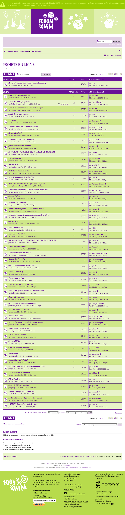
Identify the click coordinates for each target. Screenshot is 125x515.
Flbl (93, 228)
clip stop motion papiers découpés (21, 265)
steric (13, 230)
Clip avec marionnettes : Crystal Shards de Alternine (28, 190)
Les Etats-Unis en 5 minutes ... (20, 372)
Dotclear (108, 501)
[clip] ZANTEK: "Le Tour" (19, 309)
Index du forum (12, 51)
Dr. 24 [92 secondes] (16, 297)
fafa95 (94, 241)
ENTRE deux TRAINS (17, 335)
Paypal (44, 495)
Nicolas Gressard (102, 494)
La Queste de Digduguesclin (19, 101)
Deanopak (14, 123)
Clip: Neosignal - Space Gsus (19, 347)
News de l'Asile (70, 496)
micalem (14, 161)
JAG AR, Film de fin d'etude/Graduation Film (26, 366)
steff (93, 152)
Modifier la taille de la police (119, 50)
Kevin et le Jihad (14, 133)
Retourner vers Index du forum (14, 424)
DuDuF (13, 394)
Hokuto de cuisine (15, 316)
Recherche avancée (114, 44)
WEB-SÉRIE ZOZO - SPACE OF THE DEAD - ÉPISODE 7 (32, 240)
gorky (13, 388)
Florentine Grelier (86, 467)
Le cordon (12, 120)
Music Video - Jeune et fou (18, 328)
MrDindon (14, 356)
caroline (14, 211)
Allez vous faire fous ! (41, 493)
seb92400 (14, 325)
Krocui (66, 467)
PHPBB (99, 498)
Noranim (99, 478)
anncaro (94, 278)
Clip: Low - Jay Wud (16, 234)
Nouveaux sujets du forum (73, 507)
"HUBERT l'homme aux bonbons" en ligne (25, 108)
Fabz (12, 274)
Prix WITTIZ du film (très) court (21, 284)
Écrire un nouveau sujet (9, 74)
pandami (95, 392)
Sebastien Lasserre (74, 467)
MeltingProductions (18, 255)
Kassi (94, 96)
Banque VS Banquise (16, 259)
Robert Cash (96, 127)
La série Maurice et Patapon (19, 253)
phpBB (49, 463)
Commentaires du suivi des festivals (76, 501)
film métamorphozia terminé (19, 146)
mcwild (13, 217)
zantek (13, 312)
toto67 (13, 148)
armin (13, 337)
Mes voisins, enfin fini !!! (18, 360)
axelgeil (14, 400)
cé (13, 69)
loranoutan (14, 224)
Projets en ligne (36, 51)
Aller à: (78, 425)
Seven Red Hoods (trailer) (18, 385)
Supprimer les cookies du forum (86, 456)
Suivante (118, 413)
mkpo (13, 331)
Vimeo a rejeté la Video (17, 246)
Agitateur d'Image (17, 186)
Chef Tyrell (15, 129)
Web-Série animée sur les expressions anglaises (26, 183)
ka (12, 343)
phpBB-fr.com (67, 465)
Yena (13, 98)
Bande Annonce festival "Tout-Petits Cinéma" (26, 209)
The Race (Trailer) (15, 158)
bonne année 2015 (15, 228)
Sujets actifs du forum (72, 504)
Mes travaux (13, 354)
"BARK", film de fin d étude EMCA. (22, 404)
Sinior (13, 198)
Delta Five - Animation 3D (18, 171)
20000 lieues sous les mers (18, 114)
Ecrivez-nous (69, 489)
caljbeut (14, 375)
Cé (113, 503)
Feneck (13, 154)
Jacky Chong (15, 104)
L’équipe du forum (66, 456)
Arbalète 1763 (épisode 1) (18, 202)
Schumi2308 (15, 173)
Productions (24, 51)
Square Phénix (14, 196)
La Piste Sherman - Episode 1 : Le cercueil (25, 398)
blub (93, 108)
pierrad (13, 236)
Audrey (13, 362)
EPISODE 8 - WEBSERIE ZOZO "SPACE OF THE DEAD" (32, 152)
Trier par (67, 412)
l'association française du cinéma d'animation (109, 475)
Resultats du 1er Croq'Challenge (21, 139)
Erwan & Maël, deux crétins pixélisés (23, 127)
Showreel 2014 (14, 341)
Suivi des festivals (71, 499)
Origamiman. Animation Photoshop (22, 303)
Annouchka (15, 268)
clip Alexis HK (14, 221)
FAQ (108, 55)
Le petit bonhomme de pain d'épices (22, 177)
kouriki (13, 142)
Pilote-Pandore (14, 379)
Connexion (117, 55)
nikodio (13, 280)
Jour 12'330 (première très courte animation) (26, 291)
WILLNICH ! (13, 164)
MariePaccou (15, 110)
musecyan (14, 249)
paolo (13, 369)
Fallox (13, 293)
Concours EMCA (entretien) (19, 95)
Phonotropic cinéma (16, 278)
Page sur (102, 74)
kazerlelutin (15, 318)
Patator (94, 247)
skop (12, 406)
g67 (93, 266)
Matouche (95, 190)
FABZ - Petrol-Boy (15, 272)
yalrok (13, 205)
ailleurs (118, 3)
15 (121, 74)
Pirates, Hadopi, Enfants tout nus (21, 391)
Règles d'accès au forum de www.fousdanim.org (27, 83)
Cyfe (12, 381)
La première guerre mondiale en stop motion (25, 322)
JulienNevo (15, 192)
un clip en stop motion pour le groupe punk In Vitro (28, 215)
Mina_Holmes (16, 306)
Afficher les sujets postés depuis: (42, 412)
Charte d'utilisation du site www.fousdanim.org (73, 486)
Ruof (12, 116)
